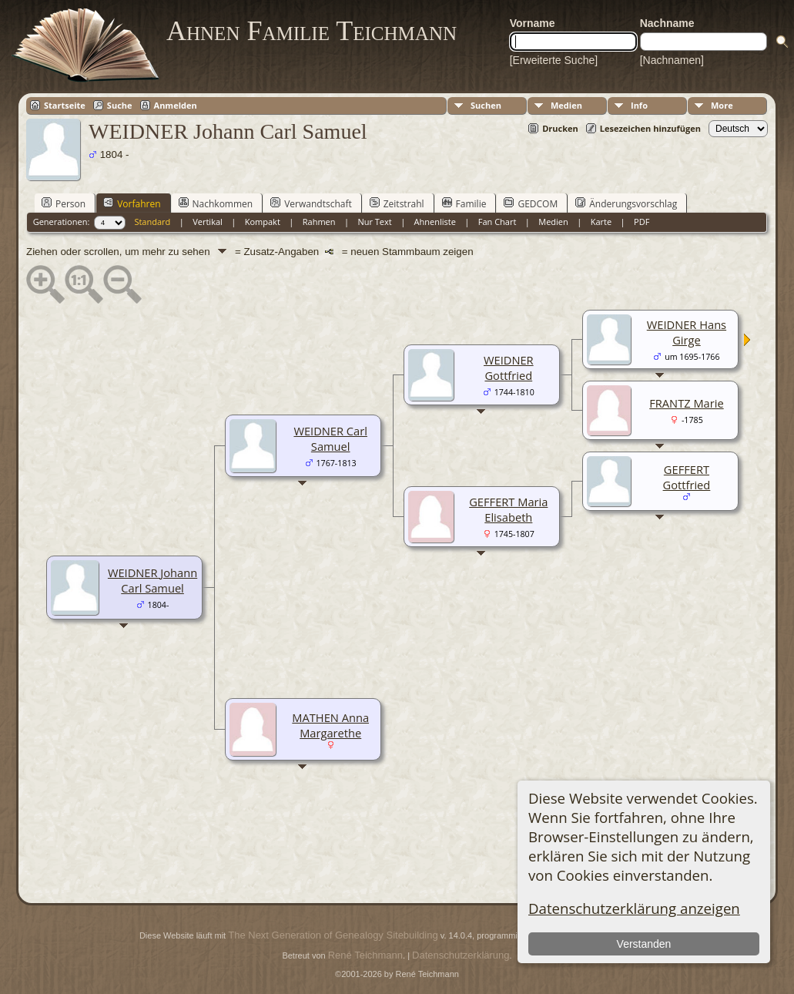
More (722, 105)
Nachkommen (216, 203)
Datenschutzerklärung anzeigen (634, 908)
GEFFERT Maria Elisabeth (508, 509)
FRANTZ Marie (686, 403)
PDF (641, 221)
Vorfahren (131, 203)
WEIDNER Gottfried (509, 367)
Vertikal (208, 221)
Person (63, 203)
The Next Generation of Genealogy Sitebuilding (332, 935)
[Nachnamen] (672, 60)
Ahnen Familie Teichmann (311, 30)
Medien (566, 105)
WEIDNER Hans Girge (686, 332)
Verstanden (644, 944)
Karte (601, 221)
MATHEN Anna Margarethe (330, 725)
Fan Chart (497, 221)
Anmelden (175, 105)
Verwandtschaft (311, 203)
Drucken (560, 128)
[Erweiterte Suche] (554, 60)
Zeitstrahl (397, 203)
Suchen (486, 105)
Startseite (64, 105)
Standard (152, 221)
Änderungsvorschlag (626, 203)
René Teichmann (365, 955)
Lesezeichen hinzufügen (650, 128)
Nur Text (374, 221)
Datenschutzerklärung (460, 955)
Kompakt (262, 221)
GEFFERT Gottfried (687, 477)
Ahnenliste (435, 221)
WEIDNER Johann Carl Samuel (152, 580)
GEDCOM (531, 203)
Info (639, 105)
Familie (464, 203)
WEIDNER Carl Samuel (330, 438)
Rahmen (319, 221)
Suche (119, 105)
